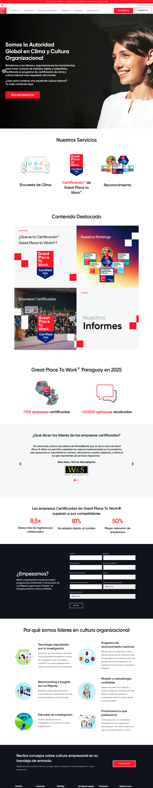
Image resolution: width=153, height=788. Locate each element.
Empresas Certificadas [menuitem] (47, 10)
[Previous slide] (4, 71)
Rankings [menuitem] (65, 10)
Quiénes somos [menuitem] (93, 10)
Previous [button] (20, 463)
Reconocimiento (117, 185)
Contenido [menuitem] (77, 10)
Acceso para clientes (145, 5)
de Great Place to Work (77, 188)
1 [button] (75, 480)
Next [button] (132, 463)
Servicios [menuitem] (15, 10)
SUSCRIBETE (124, 764)
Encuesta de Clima (35, 185)
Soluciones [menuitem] (28, 10)
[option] (76, 460)
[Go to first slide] (149, 71)
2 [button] (78, 480)
